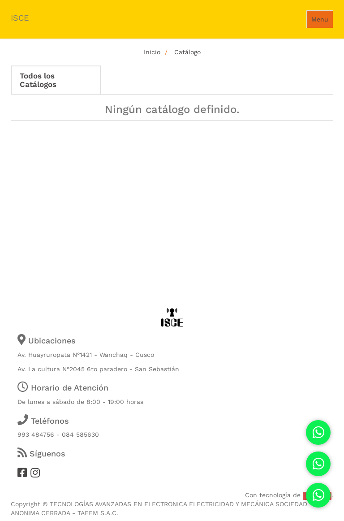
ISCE (20, 17)
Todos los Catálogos (38, 80)
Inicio (152, 52)
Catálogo (187, 52)
